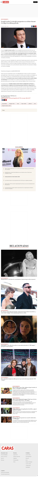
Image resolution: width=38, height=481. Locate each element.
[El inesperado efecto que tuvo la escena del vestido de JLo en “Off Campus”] (6, 420)
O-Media (28, 452)
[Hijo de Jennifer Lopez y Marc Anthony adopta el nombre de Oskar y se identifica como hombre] (6, 391)
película (30, 103)
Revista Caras (12, 103)
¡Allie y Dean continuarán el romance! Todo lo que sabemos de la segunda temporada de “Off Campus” (25, 400)
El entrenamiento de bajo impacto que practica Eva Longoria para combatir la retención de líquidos (19, 188)
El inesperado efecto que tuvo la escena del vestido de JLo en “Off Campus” (24, 418)
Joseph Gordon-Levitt (6, 105)
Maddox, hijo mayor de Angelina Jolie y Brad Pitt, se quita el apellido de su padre (25, 410)
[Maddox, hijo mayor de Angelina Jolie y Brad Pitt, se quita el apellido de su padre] (6, 411)
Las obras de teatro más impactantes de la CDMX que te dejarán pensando (18, 180)
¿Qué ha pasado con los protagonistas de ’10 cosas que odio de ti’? (15, 98)
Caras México (4, 103)
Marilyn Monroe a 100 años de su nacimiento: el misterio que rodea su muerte (18, 279)
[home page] (6, 2)
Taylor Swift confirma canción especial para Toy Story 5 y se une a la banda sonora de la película (19, 184)
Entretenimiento (4, 19)
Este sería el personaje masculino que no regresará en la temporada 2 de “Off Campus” (18, 379)
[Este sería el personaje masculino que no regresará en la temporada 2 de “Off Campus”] (19, 362)
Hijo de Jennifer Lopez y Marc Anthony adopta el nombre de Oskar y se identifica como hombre (25, 388)
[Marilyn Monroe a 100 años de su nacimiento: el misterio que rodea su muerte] (19, 263)
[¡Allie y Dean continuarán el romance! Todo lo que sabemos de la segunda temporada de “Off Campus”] (6, 401)
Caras (7, 26)
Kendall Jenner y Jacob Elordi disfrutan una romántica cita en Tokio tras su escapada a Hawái (18, 173)
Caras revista (23, 103)
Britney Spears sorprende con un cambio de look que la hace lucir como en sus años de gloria (19, 169)
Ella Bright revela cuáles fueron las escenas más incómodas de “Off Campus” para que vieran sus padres (18, 346)
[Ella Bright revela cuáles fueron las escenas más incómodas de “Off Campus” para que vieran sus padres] (19, 329)
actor (35, 103)
